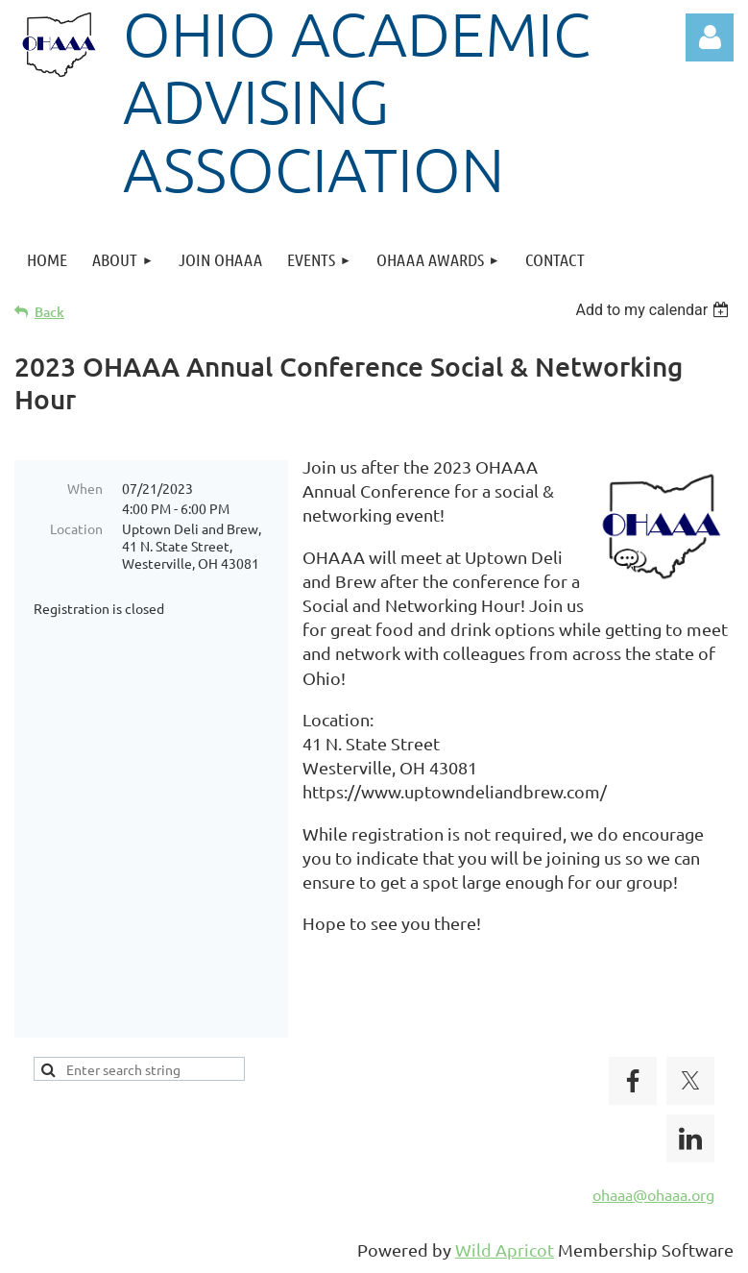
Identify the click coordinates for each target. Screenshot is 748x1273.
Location (76, 528)
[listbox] (654, 310)
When (85, 488)
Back (49, 312)
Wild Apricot (504, 1249)
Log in (710, 37)
